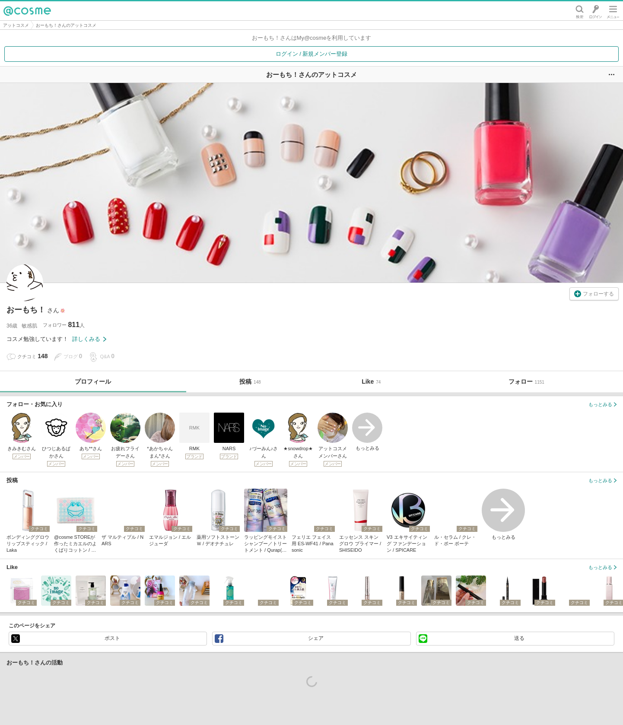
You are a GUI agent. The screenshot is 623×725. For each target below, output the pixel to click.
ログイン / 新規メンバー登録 (312, 54)
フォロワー (64, 324)
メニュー (613, 10)
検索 (579, 10)
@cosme (27, 10)
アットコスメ (16, 25)
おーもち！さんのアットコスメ (66, 25)
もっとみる (367, 432)
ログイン (595, 10)
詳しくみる (89, 339)
